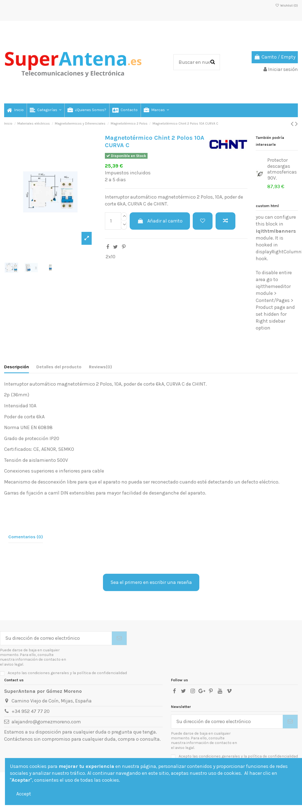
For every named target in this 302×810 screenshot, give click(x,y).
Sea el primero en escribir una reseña (151, 582)
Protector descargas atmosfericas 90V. (282, 169)
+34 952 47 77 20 (31, 711)
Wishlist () (286, 5)
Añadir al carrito (159, 221)
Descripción (16, 366)
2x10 (110, 257)
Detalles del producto (58, 366)
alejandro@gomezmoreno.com (46, 722)
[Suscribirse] (119, 638)
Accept (23, 794)
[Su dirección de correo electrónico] (56, 638)
